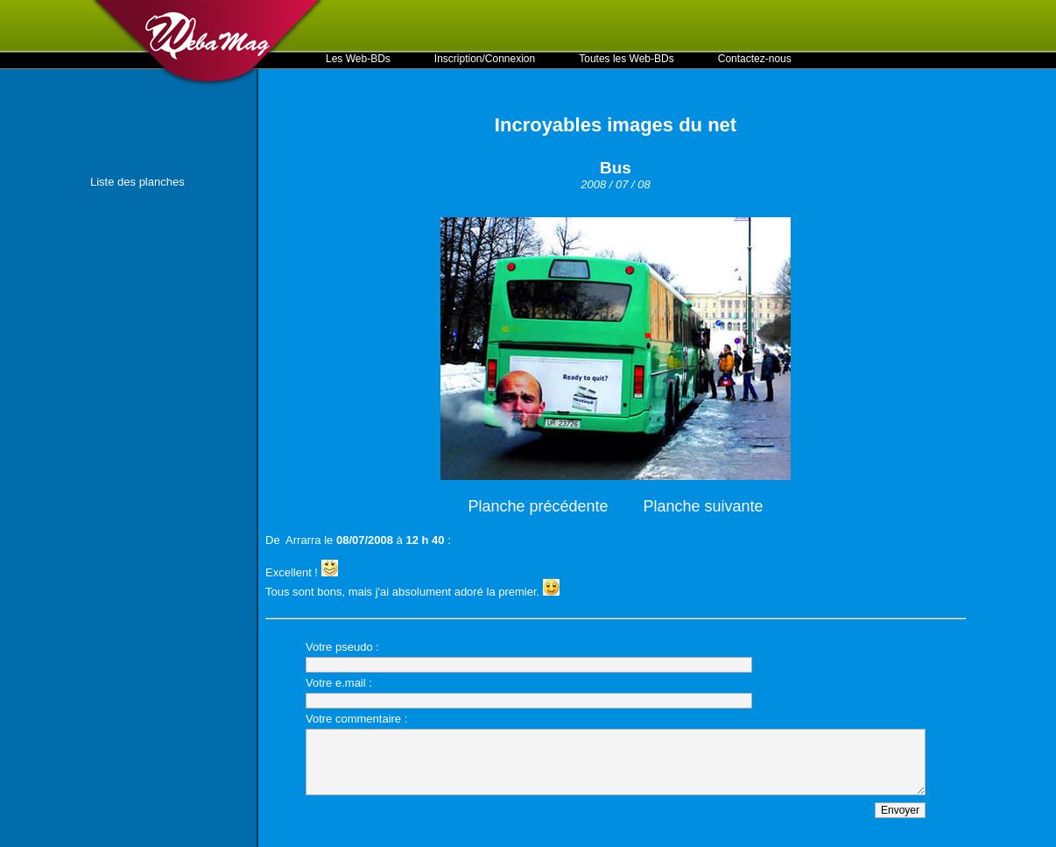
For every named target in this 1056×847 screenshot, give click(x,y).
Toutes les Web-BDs (626, 59)
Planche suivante (704, 506)
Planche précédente (538, 506)
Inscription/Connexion (484, 59)
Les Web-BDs (358, 59)
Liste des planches (137, 181)
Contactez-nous (755, 59)
